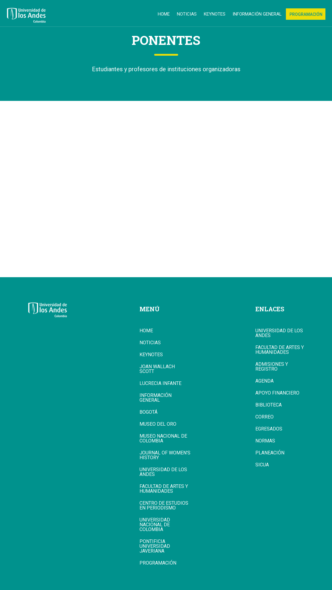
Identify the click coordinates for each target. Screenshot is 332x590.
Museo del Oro (158, 424)
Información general (257, 14)
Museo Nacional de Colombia (163, 438)
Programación (305, 14)
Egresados (268, 429)
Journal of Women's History (165, 455)
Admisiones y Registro (271, 366)
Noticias (187, 14)
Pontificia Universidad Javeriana (155, 546)
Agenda (264, 381)
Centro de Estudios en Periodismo (164, 505)
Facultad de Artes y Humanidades (164, 489)
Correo (264, 417)
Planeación (269, 453)
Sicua (262, 464)
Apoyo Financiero (277, 393)
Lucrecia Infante (160, 383)
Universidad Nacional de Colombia (155, 525)
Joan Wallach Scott (157, 369)
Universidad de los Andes (163, 472)
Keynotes (214, 14)
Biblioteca (268, 405)
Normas (265, 441)
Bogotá (148, 412)
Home (164, 14)
